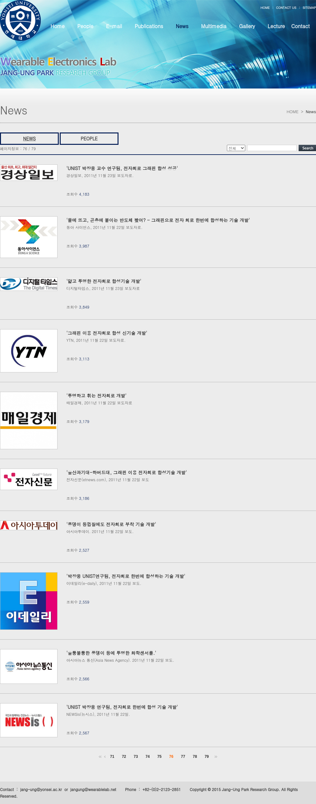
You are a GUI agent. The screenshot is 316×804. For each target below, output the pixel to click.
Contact (300, 26)
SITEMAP (309, 7)
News (182, 26)
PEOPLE (89, 138)
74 (147, 756)
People (85, 26)
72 (124, 756)
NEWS (29, 138)
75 (159, 756)
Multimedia (213, 26)
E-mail (114, 26)
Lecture (276, 26)
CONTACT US (286, 7)
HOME (265, 7)
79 (206, 756)
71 (112, 756)
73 (136, 756)
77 (183, 756)
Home (58, 26)
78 (195, 756)
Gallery (247, 26)
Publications (149, 26)
